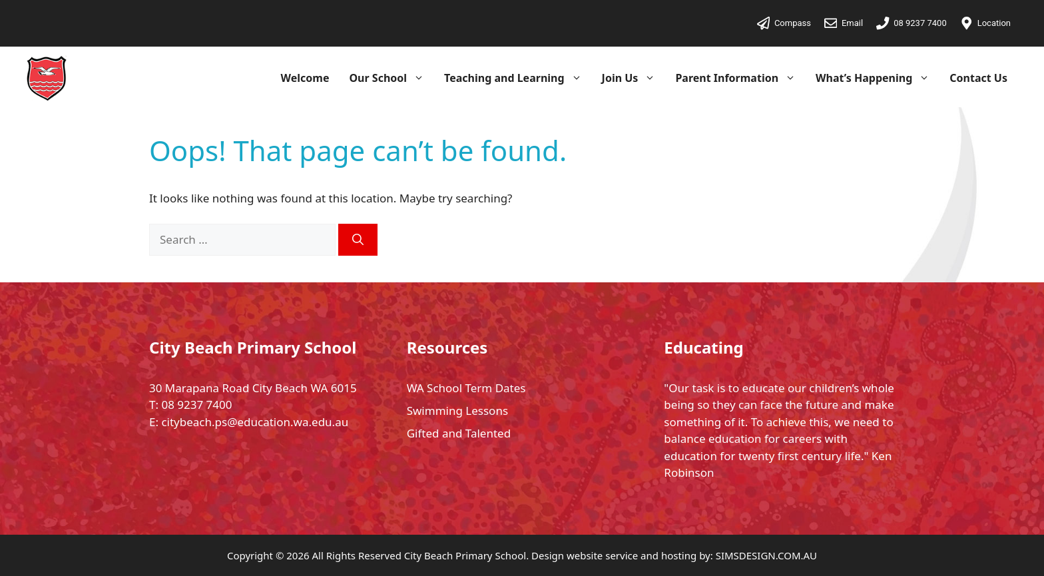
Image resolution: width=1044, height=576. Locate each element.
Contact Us (978, 78)
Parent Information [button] (740, 78)
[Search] (358, 240)
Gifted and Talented (459, 433)
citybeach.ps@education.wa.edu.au (254, 422)
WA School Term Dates (466, 388)
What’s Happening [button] (877, 78)
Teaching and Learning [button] (518, 78)
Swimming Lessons (457, 410)
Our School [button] (391, 78)
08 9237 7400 (196, 404)
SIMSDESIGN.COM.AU (766, 555)
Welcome (305, 78)
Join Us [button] (634, 78)
